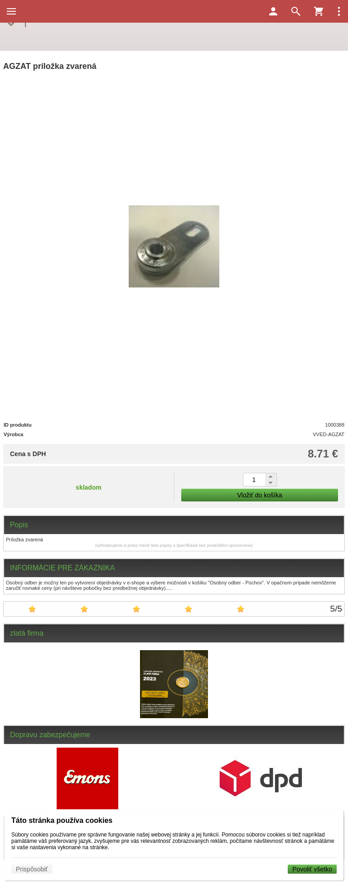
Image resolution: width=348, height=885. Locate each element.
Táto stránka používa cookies (61, 820)
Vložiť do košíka (259, 495)
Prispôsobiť (32, 869)
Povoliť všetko (312, 869)
